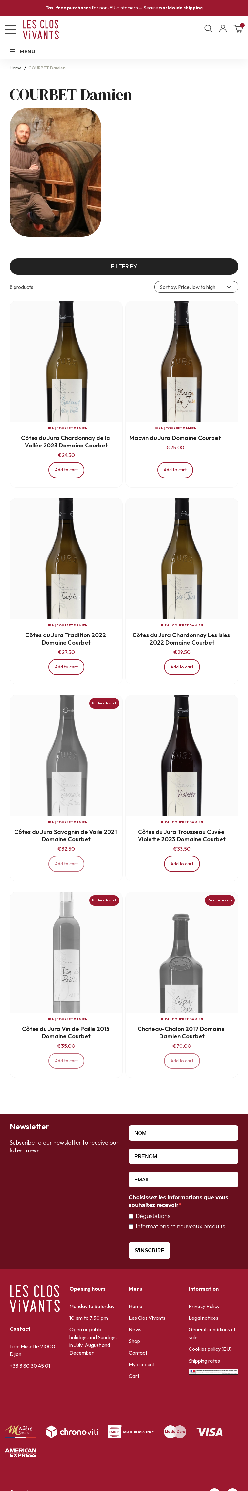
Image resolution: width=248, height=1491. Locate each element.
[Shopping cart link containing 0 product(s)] (238, 30)
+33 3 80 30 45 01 (30, 1365)
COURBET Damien (72, 428)
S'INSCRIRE (149, 1250)
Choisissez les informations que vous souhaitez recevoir (178, 1201)
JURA (49, 428)
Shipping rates (204, 1361)
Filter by (124, 266)
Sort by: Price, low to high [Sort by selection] (196, 287)
